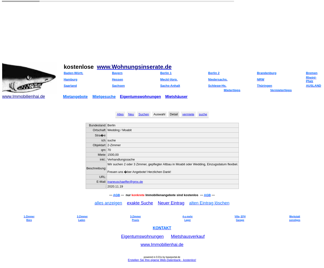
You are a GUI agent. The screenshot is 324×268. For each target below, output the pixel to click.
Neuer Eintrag (171, 203)
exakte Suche (140, 203)
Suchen (144, 114)
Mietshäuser (176, 97)
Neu (131, 114)
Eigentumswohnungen (140, 97)
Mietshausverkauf (188, 236)
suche (203, 114)
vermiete (188, 114)
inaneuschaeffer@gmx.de (125, 181)
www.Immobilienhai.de (161, 244)
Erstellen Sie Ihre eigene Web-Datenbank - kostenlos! (162, 260)
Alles (120, 114)
